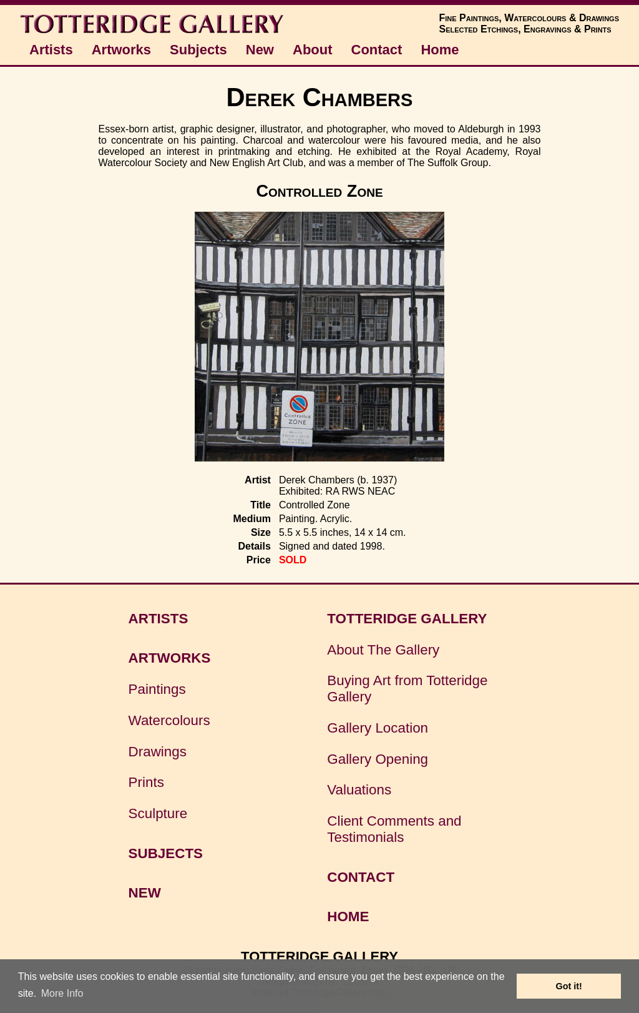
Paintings (157, 689)
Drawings (158, 751)
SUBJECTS (166, 853)
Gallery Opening (377, 759)
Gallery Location (377, 728)
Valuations (359, 790)
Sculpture (158, 813)
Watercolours (169, 720)
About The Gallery (383, 650)
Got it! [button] (569, 986)
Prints (146, 782)
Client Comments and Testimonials (394, 829)
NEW (145, 893)
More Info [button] (62, 993)
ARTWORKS (170, 658)
